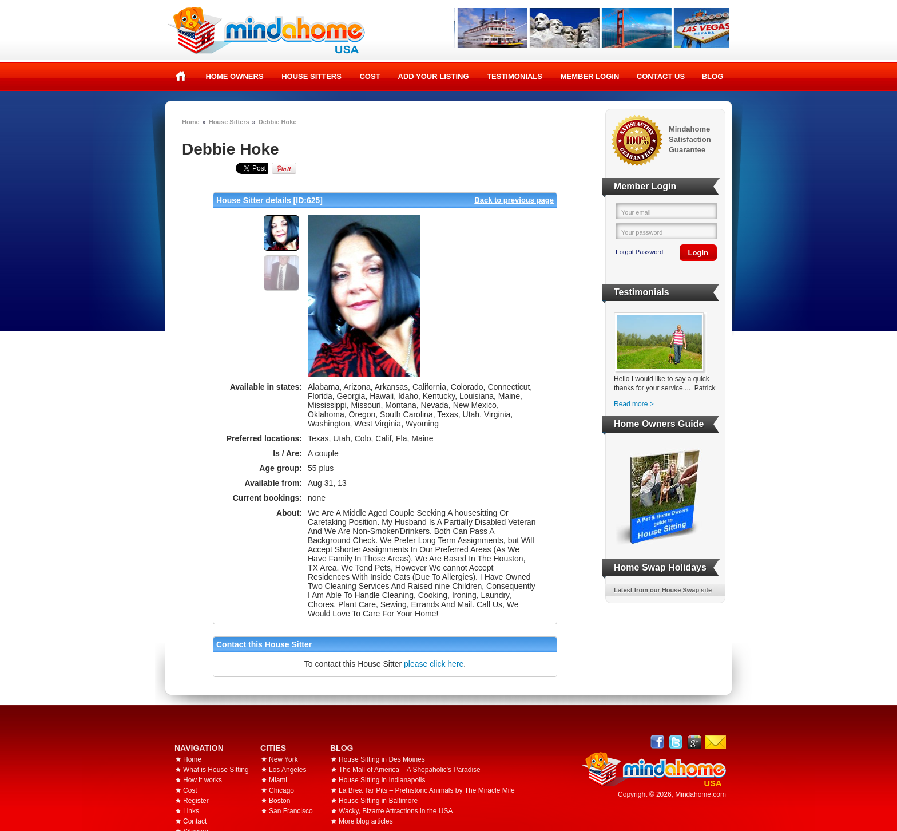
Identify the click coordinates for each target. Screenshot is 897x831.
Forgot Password (639, 251)
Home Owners (234, 76)
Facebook (657, 742)
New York (283, 759)
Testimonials (514, 76)
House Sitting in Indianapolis (382, 780)
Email (715, 742)
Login (698, 252)
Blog (713, 76)
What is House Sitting (216, 770)
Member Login (590, 76)
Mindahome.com (700, 794)
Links (191, 811)
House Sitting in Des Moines (382, 759)
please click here (433, 663)
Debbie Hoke (278, 121)
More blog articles (366, 821)
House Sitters (311, 76)
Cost (369, 76)
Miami (278, 780)
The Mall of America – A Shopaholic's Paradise (410, 770)
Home (181, 76)
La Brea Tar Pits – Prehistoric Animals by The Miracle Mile (427, 790)
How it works (202, 780)
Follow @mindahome (676, 742)
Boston (279, 801)
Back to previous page (514, 200)
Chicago (281, 790)
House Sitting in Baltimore (378, 801)
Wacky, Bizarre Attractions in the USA (396, 811)
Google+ (694, 742)
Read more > (634, 404)
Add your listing (433, 76)
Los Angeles (287, 770)
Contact (195, 821)
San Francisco (291, 811)
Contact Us (661, 76)
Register (196, 801)
